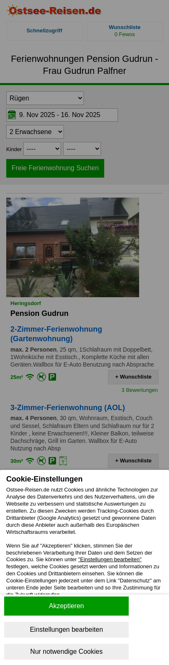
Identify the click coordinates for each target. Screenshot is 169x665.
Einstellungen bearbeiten (66, 629)
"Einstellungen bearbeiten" (109, 559)
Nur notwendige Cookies (66, 651)
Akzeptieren (66, 605)
